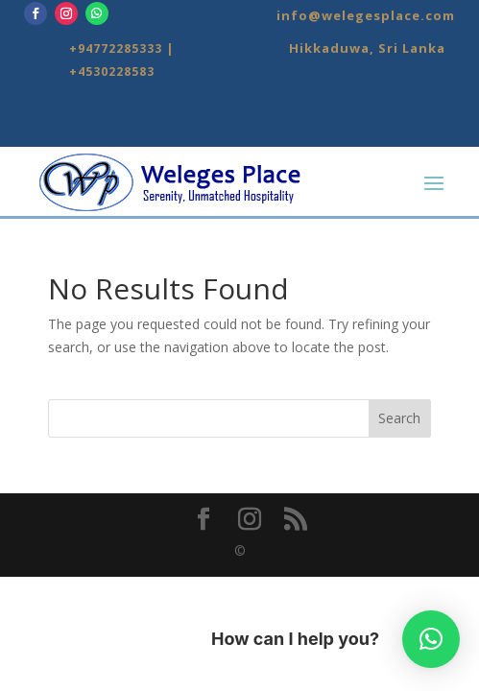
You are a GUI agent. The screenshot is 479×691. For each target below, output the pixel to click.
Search (399, 418)
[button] (431, 639)
